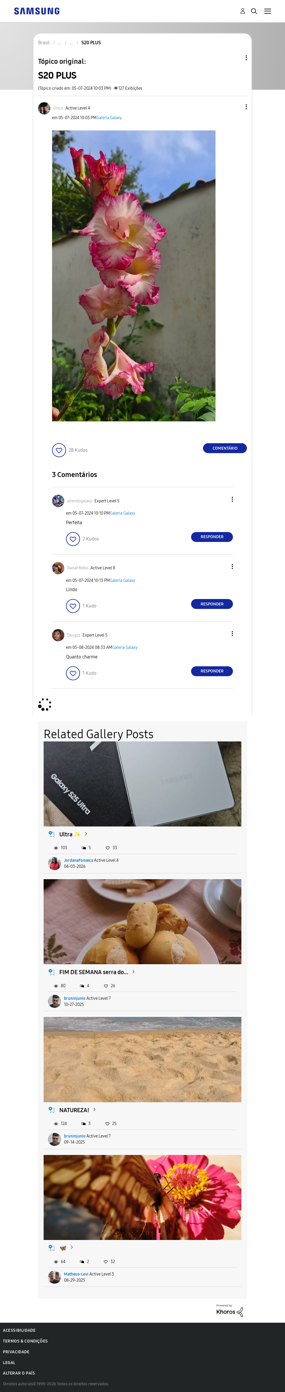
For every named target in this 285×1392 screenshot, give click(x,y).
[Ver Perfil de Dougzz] (73, 635)
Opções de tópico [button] (236, 57)
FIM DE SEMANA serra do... (93, 972)
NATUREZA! (74, 1110)
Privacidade (16, 1351)
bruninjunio (75, 998)
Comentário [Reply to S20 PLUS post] (225, 448)
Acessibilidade (19, 1330)
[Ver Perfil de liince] (58, 108)
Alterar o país (19, 1373)
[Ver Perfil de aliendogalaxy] (79, 501)
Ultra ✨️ (70, 834)
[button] (236, 106)
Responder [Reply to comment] (212, 536)
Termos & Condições (25, 1341)
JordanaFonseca (78, 860)
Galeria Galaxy (109, 117)
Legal (9, 1362)
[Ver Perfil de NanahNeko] (77, 568)
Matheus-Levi (76, 1274)
